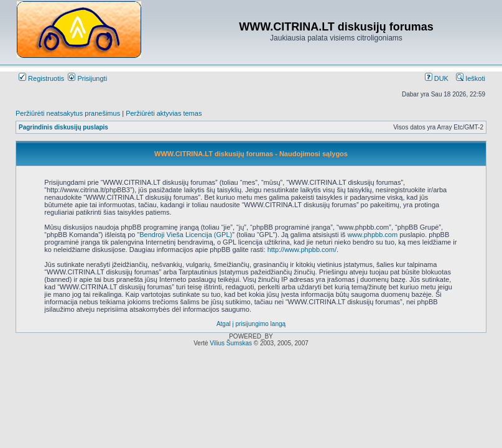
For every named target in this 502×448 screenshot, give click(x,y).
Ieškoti (470, 78)
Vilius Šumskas (231, 343)
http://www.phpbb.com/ (302, 249)
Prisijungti (87, 78)
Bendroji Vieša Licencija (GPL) (185, 234)
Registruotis (41, 78)
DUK (437, 78)
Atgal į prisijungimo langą (251, 323)
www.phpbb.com (372, 234)
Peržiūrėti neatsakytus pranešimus (68, 113)
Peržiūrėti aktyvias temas (164, 113)
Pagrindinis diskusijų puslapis (63, 127)
